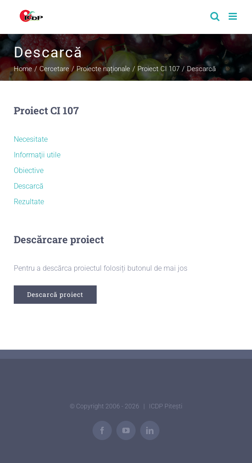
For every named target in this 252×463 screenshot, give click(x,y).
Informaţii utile (37, 155)
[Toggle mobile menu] (233, 16)
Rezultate (29, 201)
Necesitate (31, 139)
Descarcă (29, 186)
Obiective (29, 170)
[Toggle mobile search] (214, 16)
